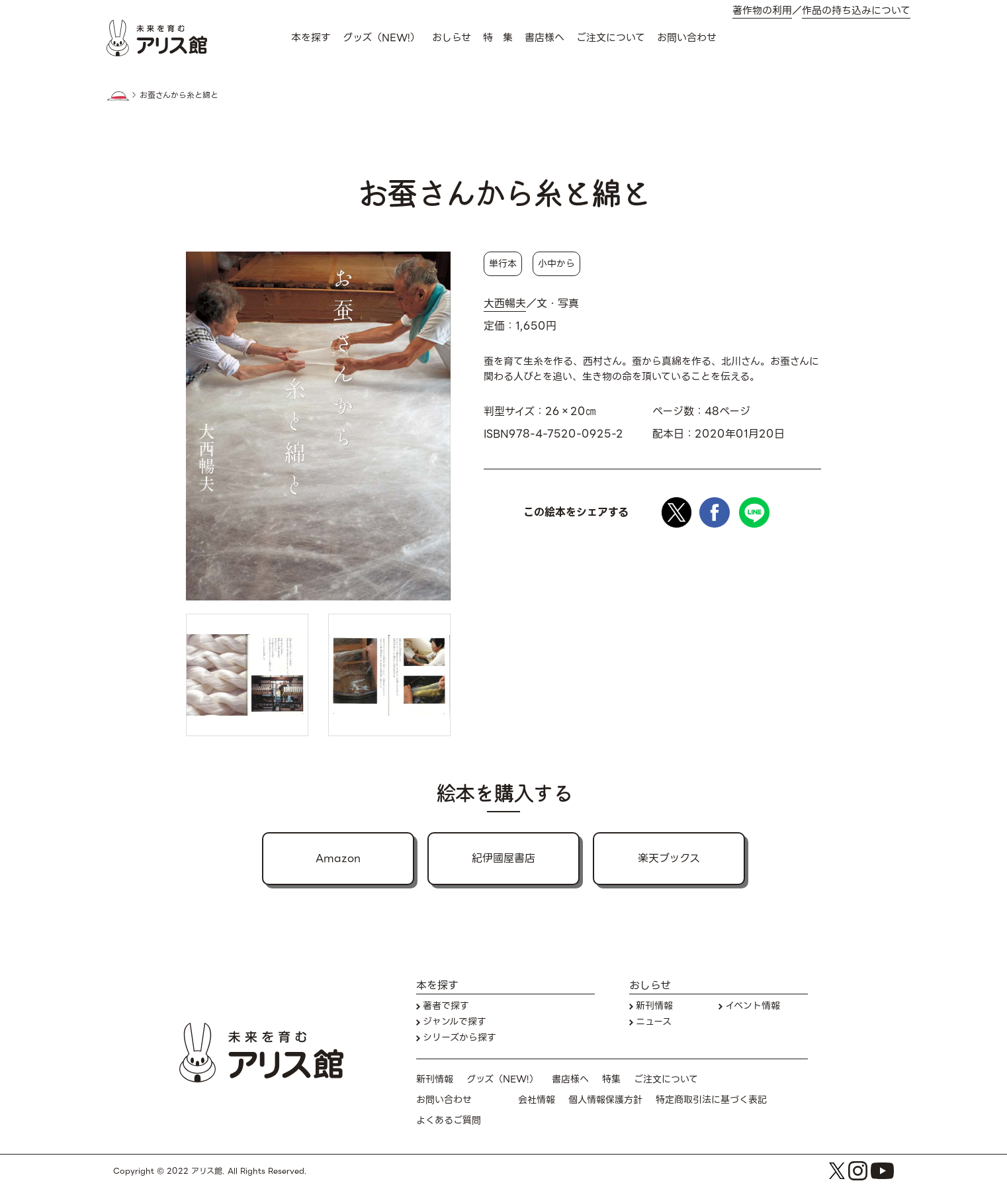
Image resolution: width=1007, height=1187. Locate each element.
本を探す (311, 38)
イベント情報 (752, 1006)
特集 (611, 1079)
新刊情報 (654, 1006)
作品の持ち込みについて (856, 11)
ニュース (654, 1022)
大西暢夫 (505, 304)
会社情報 (536, 1100)
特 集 (498, 38)
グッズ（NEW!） (381, 38)
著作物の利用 (762, 11)
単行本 (503, 263)
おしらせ (451, 38)
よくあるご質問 (448, 1120)
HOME (118, 96)
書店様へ (544, 38)
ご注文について (610, 38)
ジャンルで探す (454, 1022)
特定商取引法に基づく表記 (711, 1100)
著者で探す (446, 1006)
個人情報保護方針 (605, 1100)
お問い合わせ (687, 38)
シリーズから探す (459, 1038)
